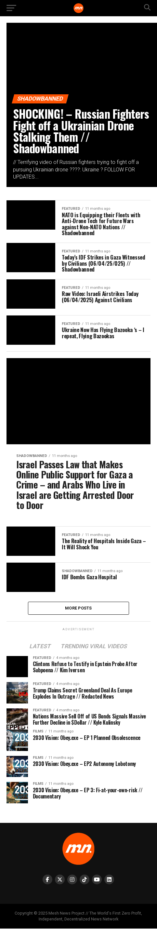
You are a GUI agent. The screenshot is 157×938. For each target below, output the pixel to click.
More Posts (78, 616)
